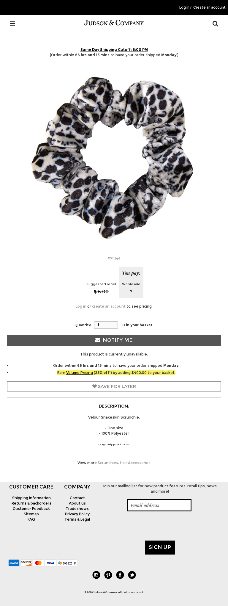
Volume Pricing (79, 372)
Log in (184, 7)
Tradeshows (77, 508)
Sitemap (31, 514)
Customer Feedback (31, 508)
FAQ (31, 519)
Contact (77, 498)
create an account (109, 306)
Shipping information (31, 498)
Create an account (209, 7)
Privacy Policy (77, 514)
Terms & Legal (77, 519)
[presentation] (145, 526)
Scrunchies (108, 463)
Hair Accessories (135, 463)
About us (77, 503)
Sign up (160, 547)
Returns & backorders (31, 503)
